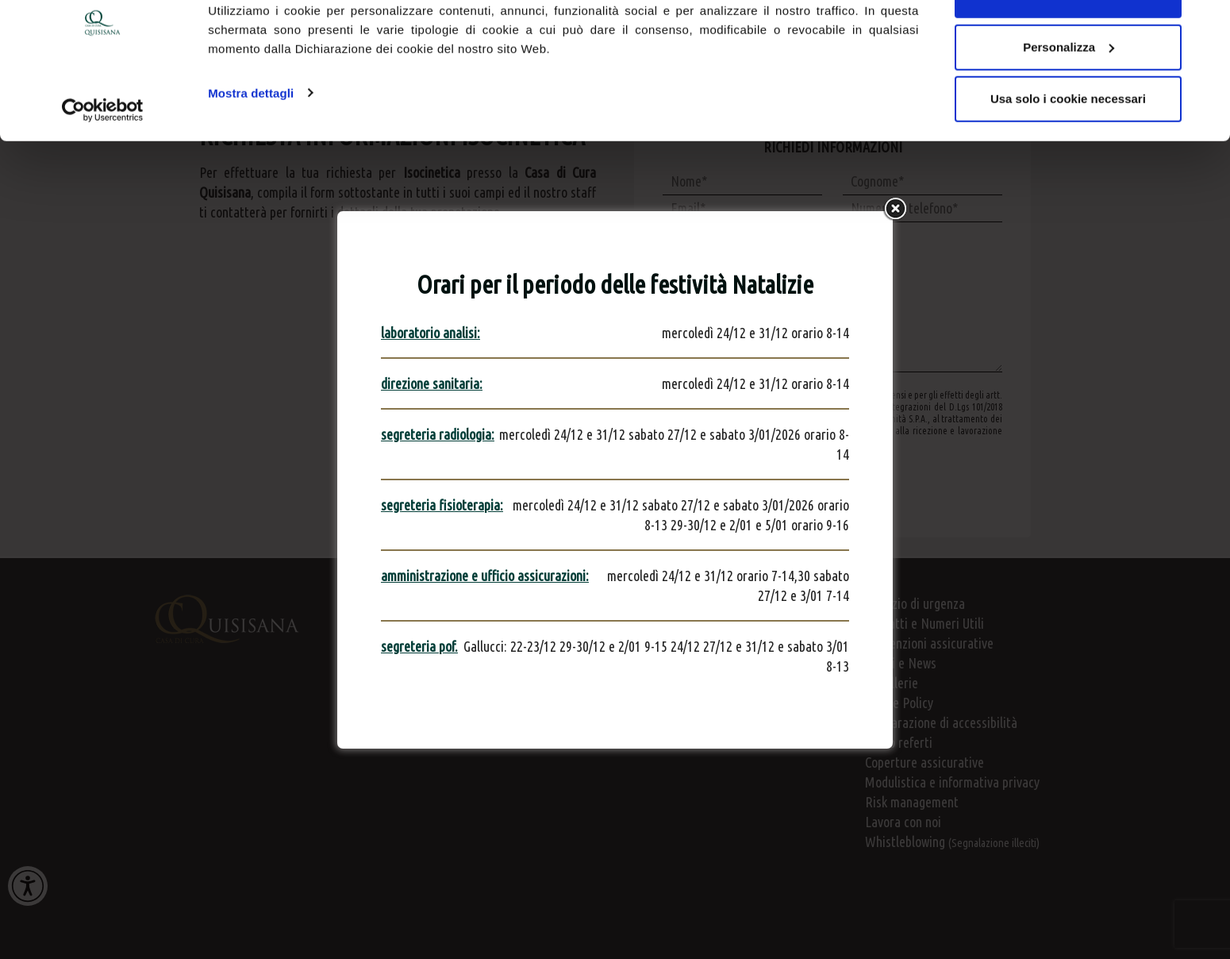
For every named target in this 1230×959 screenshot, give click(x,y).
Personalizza (1068, 94)
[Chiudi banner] (1205, 24)
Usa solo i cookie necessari (1068, 145)
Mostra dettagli (251, 139)
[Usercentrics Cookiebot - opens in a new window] (102, 157)
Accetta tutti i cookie (1068, 41)
